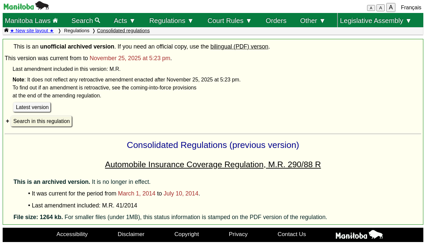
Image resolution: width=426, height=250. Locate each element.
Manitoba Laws (31, 20)
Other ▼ (313, 20)
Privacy (238, 234)
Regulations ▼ (171, 20)
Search (86, 20)
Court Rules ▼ (229, 20)
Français (411, 7)
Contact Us (292, 234)
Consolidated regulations (123, 30)
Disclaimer (131, 234)
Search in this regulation (41, 121)
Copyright (186, 234)
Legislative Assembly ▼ (376, 20)
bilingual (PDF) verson (239, 46)
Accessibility (72, 234)
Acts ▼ (125, 20)
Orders (276, 20)
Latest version (32, 107)
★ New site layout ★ (32, 30)
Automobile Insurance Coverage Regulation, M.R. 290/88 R (213, 164)
